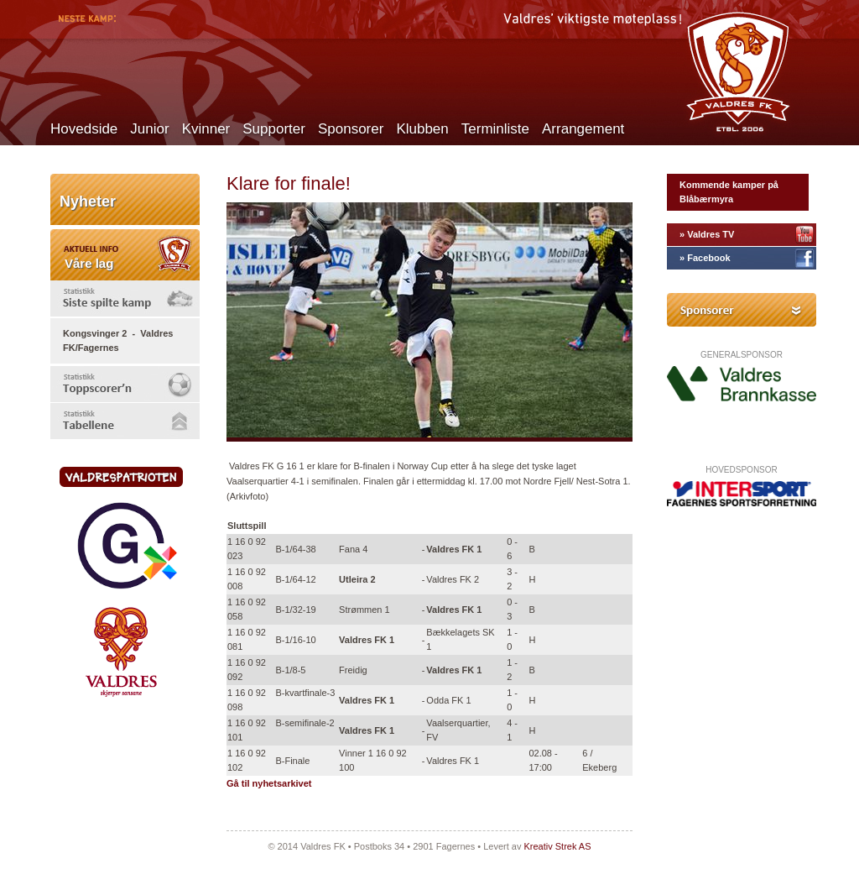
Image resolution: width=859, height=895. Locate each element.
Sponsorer (350, 129)
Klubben (422, 129)
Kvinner (206, 129)
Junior (149, 129)
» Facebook (705, 258)
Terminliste (495, 129)
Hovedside (83, 129)
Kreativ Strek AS (557, 846)
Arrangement (583, 129)
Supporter (273, 129)
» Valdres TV (706, 234)
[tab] (125, 298)
